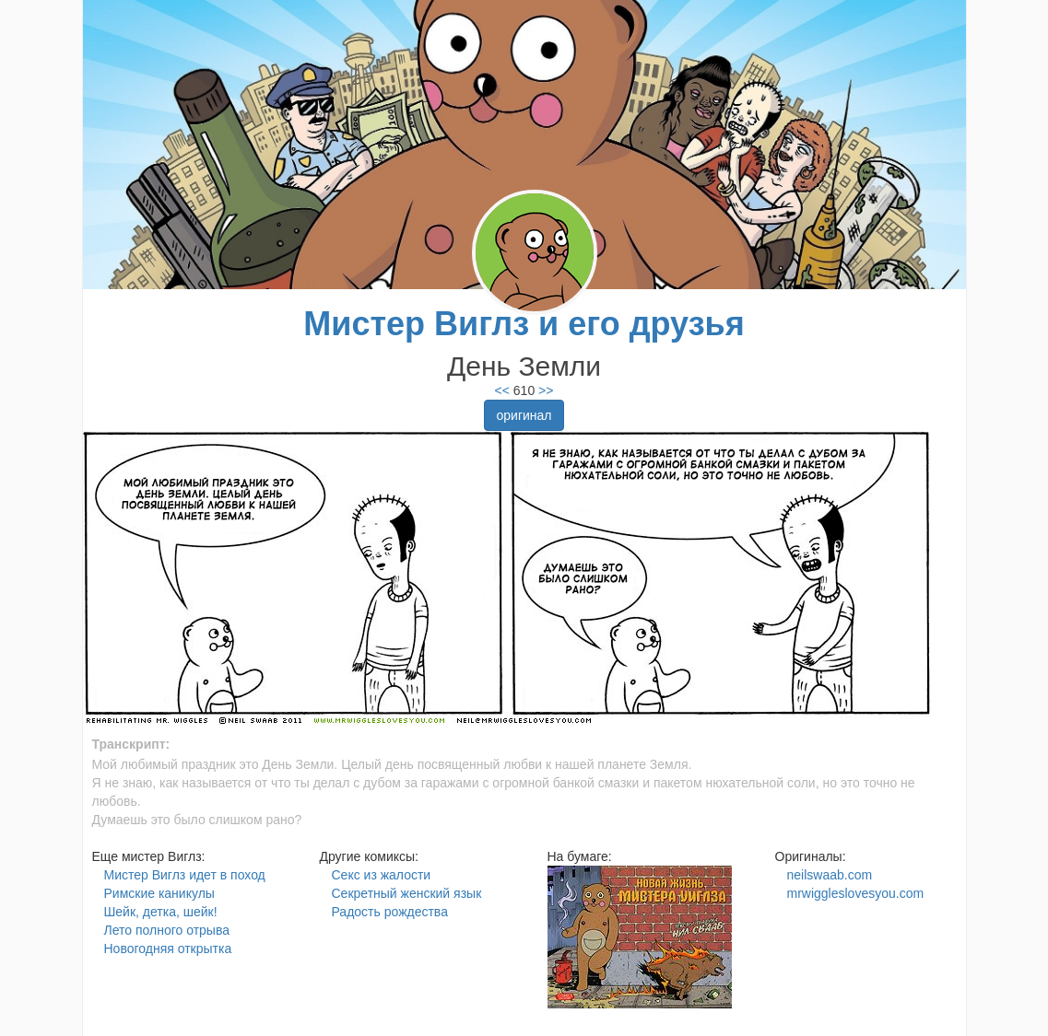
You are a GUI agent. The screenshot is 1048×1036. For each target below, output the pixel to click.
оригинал (523, 415)
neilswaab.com (830, 874)
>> (544, 390)
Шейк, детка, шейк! (161, 911)
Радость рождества (390, 911)
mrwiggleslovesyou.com (855, 893)
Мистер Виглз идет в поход (184, 874)
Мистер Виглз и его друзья (523, 324)
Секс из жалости (381, 874)
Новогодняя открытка (168, 948)
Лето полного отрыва (167, 930)
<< (502, 390)
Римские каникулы (159, 893)
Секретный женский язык (407, 893)
